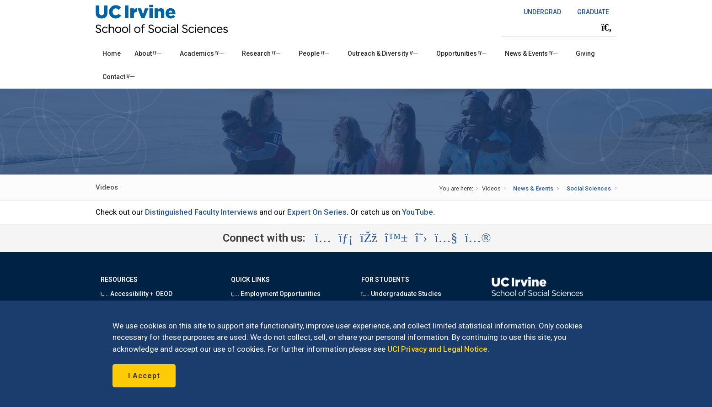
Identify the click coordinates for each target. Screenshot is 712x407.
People (314, 53)
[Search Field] (558, 27)
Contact (118, 76)
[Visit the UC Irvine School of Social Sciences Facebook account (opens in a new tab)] (368, 238)
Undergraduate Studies (401, 293)
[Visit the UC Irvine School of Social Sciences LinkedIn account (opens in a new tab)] (345, 238)
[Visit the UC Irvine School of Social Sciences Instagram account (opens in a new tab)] (323, 238)
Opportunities (461, 53)
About (147, 53)
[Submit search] (606, 27)
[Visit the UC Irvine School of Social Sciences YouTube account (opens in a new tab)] (445, 238)
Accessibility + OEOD (136, 293)
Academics (202, 53)
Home (111, 53)
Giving (585, 53)
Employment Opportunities (276, 293)
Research (261, 53)
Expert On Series (317, 212)
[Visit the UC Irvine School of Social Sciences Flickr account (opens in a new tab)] (478, 238)
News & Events (531, 53)
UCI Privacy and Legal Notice (437, 349)
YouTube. (418, 212)
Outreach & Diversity (383, 53)
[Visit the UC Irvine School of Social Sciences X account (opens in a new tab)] (421, 238)
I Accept (144, 375)
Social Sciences (589, 188)
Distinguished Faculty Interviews (201, 212)
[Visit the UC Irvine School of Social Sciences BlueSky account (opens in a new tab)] (396, 238)
